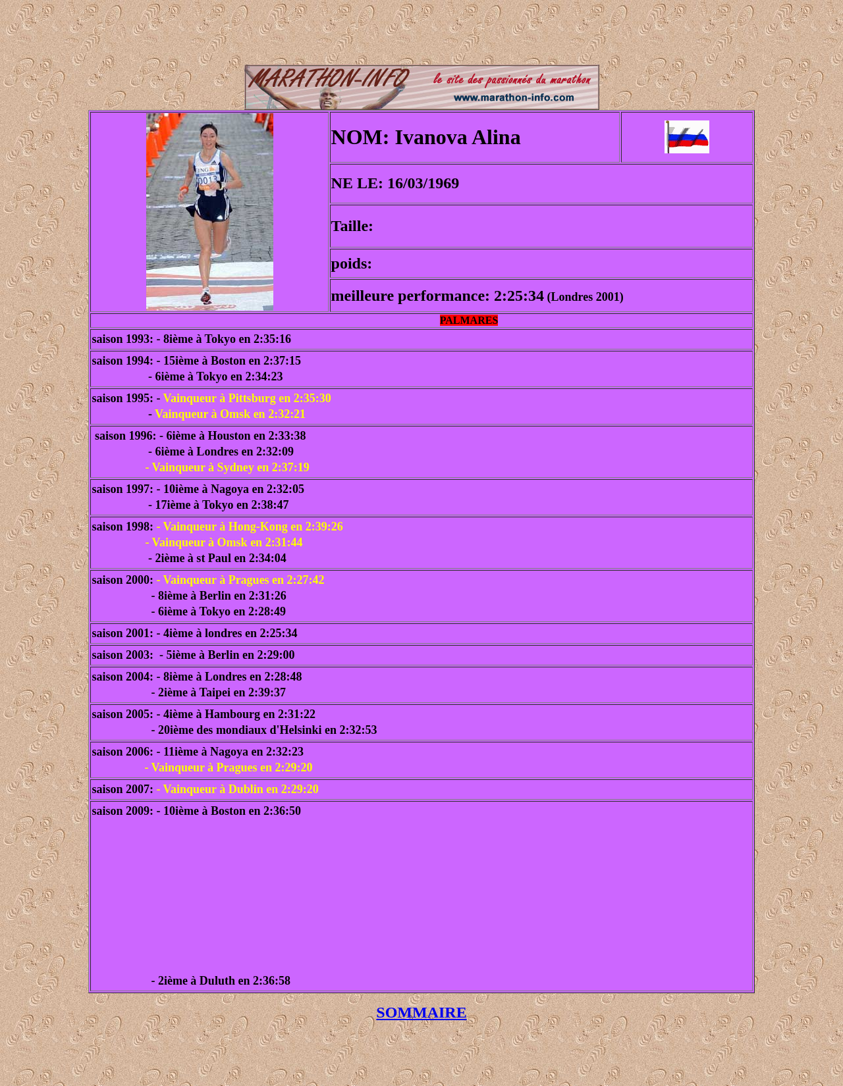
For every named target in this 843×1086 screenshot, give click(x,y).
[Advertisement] (421, 35)
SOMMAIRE (421, 1012)
